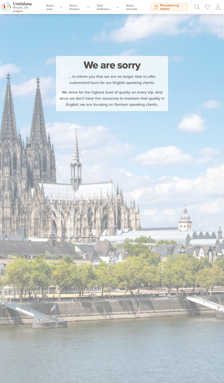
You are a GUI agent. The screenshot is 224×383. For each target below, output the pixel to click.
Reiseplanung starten (166, 7)
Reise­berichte (131, 7)
